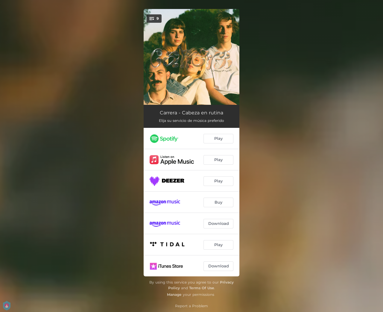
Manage (174, 294)
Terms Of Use (201, 288)
